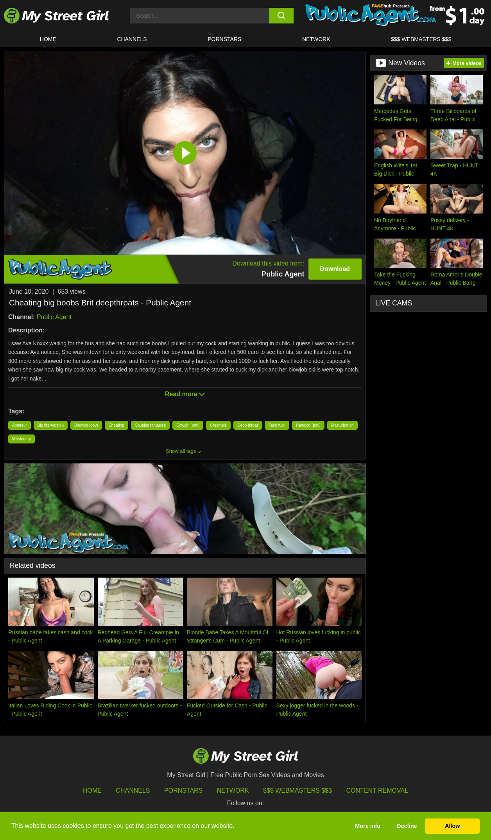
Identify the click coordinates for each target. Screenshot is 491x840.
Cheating (116, 425)
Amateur (19, 425)
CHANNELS (132, 39)
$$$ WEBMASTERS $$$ (421, 39)
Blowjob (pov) (86, 425)
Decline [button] (407, 826)
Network (316, 39)
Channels (133, 790)
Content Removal (377, 790)
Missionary (21, 439)
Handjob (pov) (308, 425)
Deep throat (247, 425)
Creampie (218, 425)
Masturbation (342, 425)
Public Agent (54, 317)
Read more (185, 394)
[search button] (281, 15)
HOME (48, 39)
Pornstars (224, 39)
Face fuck (277, 425)
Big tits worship (51, 425)
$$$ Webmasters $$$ (297, 790)
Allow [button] (452, 826)
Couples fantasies (150, 425)
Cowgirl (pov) (187, 425)
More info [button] (367, 826)
